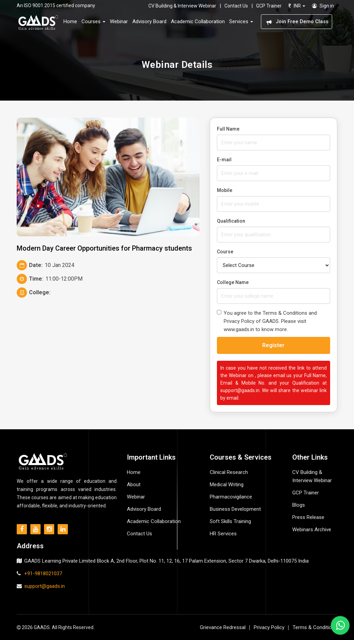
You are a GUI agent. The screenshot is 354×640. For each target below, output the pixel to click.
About (134, 484)
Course (225, 251)
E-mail (224, 159)
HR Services (223, 534)
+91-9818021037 (43, 573)
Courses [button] (93, 21)
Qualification (231, 221)
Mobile (224, 190)
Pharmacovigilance (231, 497)
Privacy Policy (269, 627)
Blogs (298, 505)
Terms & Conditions (315, 627)
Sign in (323, 6)
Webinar (119, 21)
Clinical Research (229, 472)
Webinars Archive (311, 529)
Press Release (308, 517)
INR (297, 6)
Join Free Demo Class (296, 21)
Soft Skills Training (230, 521)
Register (273, 345)
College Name (233, 282)
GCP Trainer (269, 6)
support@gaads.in (44, 586)
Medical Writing (227, 484)
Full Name (228, 129)
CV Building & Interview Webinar (182, 6)
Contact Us (236, 6)
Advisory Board (149, 21)
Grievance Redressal (223, 627)
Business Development (235, 509)
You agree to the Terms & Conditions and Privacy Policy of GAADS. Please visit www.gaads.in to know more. (267, 321)
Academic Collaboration (198, 21)
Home (70, 21)
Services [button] (241, 21)
